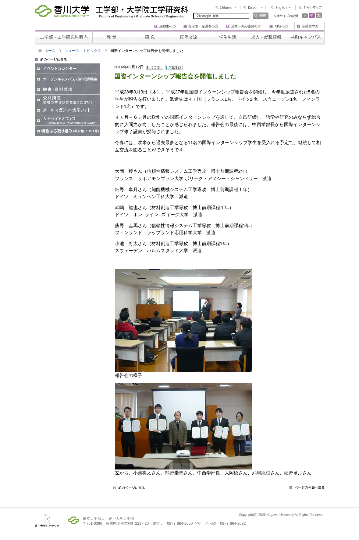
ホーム (49, 51)
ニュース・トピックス (83, 51)
